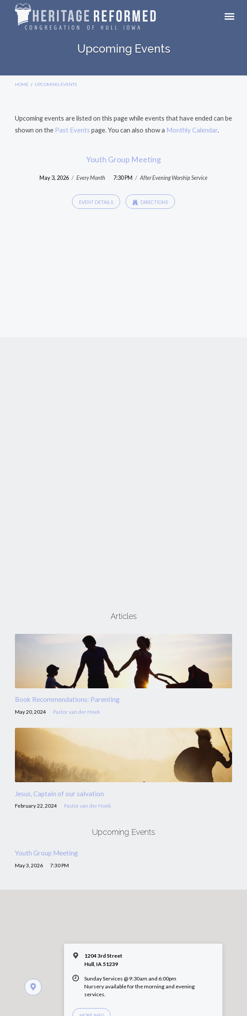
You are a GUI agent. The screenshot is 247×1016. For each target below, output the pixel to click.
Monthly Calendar (192, 130)
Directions (150, 202)
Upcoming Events (56, 84)
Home (22, 84)
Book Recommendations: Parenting (67, 699)
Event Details (96, 202)
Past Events (72, 130)
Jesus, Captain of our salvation (59, 794)
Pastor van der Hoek (76, 712)
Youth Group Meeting (123, 159)
